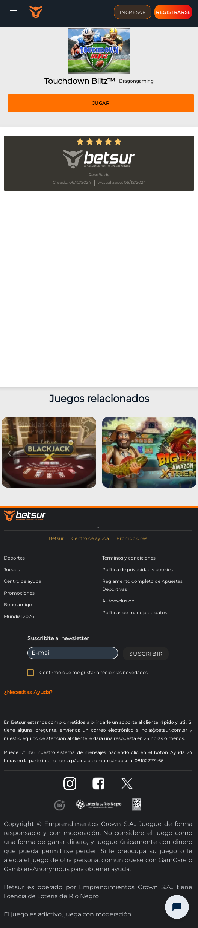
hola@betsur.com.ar (164, 730)
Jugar (101, 103)
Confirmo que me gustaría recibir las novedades (93, 672)
